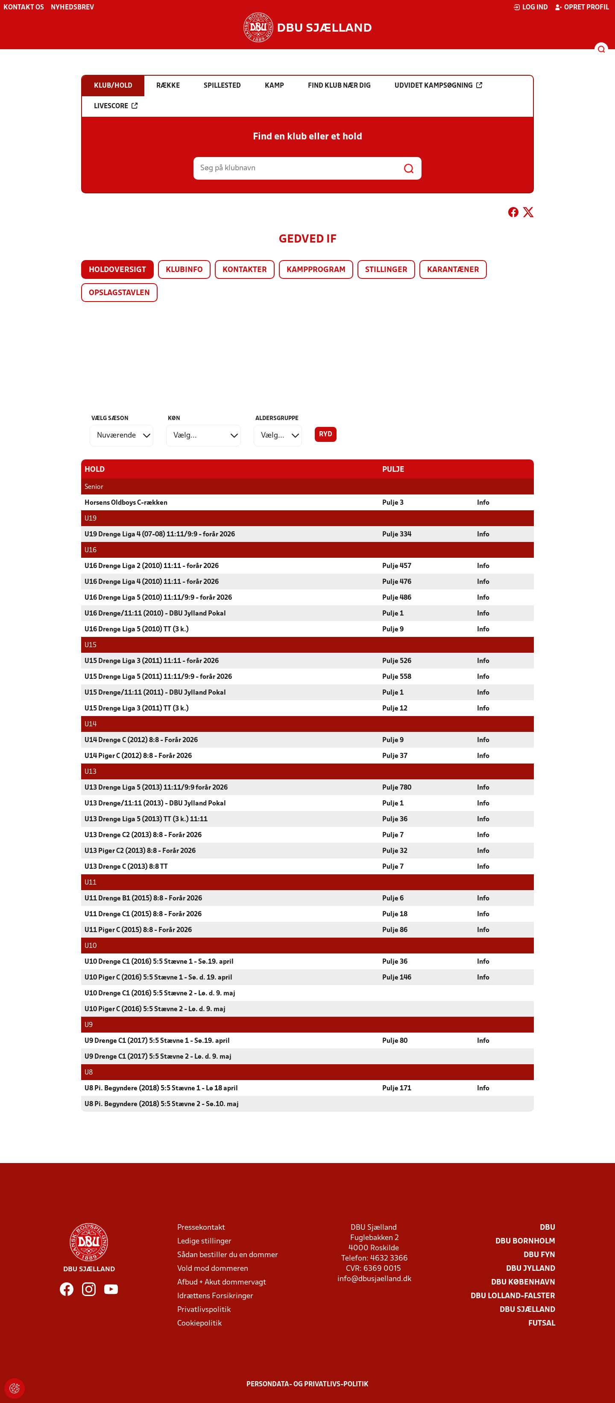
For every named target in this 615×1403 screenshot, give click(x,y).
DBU (547, 1227)
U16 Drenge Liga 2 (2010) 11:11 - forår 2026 (152, 566)
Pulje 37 (394, 756)
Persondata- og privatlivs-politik (307, 1385)
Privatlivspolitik (204, 1310)
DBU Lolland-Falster (513, 1296)
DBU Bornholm (525, 1241)
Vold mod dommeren (212, 1269)
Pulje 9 (393, 630)
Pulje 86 (394, 930)
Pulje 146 (396, 978)
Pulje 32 (394, 851)
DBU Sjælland (527, 1310)
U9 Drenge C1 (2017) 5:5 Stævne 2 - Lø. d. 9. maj (158, 1057)
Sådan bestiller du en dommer (227, 1255)
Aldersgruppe (277, 418)
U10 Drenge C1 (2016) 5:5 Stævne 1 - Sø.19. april (159, 962)
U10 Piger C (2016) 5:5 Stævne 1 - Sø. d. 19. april (158, 978)
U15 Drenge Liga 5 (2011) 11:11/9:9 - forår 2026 (158, 677)
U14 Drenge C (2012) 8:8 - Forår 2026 (141, 740)
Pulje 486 (396, 598)
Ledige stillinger (204, 1241)
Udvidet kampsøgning (438, 85)
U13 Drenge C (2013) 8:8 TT (126, 867)
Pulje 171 (396, 1089)
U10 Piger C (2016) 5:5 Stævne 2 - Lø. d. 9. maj (155, 1009)
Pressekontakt (201, 1227)
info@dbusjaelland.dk (374, 1279)
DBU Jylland (530, 1269)
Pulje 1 (393, 614)
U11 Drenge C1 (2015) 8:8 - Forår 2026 (143, 915)
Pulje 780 (396, 788)
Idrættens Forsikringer (215, 1296)
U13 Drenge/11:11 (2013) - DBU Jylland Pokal (155, 804)
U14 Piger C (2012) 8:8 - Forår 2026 (138, 756)
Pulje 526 (396, 661)
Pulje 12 (394, 709)
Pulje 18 (394, 915)
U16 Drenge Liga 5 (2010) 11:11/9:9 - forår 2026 (158, 598)
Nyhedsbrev (72, 8)
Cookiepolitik (199, 1323)
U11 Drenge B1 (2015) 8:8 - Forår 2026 (143, 899)
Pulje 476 (396, 582)
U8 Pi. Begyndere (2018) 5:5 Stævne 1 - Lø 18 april (161, 1089)
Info (483, 503)
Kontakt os (23, 8)
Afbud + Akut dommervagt (221, 1282)
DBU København (523, 1282)
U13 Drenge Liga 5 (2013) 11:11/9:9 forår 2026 (156, 788)
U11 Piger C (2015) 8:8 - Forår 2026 (138, 930)
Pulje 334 (396, 535)
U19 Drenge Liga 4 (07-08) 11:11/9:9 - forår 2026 (160, 535)
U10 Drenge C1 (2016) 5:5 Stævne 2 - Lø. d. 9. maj (160, 994)
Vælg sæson (110, 418)
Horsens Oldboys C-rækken (126, 503)
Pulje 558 (396, 677)
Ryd (325, 435)
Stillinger (386, 270)
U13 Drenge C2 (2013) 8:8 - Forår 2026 (143, 835)
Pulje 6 (393, 899)
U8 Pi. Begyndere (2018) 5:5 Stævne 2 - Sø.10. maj (162, 1104)
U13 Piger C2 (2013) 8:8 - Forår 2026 (140, 851)
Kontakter (245, 270)
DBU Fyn (539, 1255)
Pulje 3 (393, 503)
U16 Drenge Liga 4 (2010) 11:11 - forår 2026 (152, 582)
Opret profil (582, 7)
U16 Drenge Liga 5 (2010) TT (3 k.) (137, 630)
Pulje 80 (394, 1041)
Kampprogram (316, 270)
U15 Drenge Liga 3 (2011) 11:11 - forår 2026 (152, 661)
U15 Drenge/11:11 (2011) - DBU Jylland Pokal (155, 693)
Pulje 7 (393, 835)
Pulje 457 (396, 566)
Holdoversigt (117, 270)
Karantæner (453, 270)
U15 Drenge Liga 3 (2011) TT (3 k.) (137, 709)
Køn (174, 418)
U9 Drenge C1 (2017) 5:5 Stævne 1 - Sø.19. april (157, 1041)
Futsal (541, 1323)
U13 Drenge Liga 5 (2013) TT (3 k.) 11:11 (146, 820)
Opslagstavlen (119, 293)
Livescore (116, 106)
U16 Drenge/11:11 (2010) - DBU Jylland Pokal (155, 614)
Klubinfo (184, 270)
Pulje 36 (394, 820)
